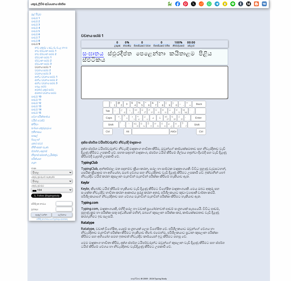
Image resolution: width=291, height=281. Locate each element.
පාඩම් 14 (36, 109)
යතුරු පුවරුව (37, 185)
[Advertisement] (154, 20)
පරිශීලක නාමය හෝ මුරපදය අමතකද (51, 219)
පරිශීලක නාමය (38, 204)
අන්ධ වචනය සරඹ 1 (46, 76)
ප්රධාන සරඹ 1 (43, 57)
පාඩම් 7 (35, 37)
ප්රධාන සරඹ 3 (43, 63)
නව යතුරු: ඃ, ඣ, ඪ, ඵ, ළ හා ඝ (51, 47)
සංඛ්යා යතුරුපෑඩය (41, 128)
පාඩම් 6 (35, 34)
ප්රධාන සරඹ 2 (43, 60)
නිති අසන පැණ (39, 147)
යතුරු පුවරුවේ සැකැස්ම (43, 177)
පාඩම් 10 (36, 96)
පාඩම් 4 (35, 27)
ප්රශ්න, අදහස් (39, 151)
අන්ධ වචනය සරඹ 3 (46, 83)
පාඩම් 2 (35, 21)
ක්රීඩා (34, 124)
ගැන (33, 162)
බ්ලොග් (35, 139)
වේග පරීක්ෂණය (40, 116)
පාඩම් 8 (35, 40)
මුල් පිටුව (36, 14)
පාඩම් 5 (35, 31)
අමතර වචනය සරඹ (45, 92)
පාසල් (34, 135)
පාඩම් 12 (36, 102)
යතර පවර (37, 143)
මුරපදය (34, 209)
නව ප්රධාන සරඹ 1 (45, 50)
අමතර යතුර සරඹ (44, 89)
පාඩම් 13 (36, 106)
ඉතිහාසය (36, 131)
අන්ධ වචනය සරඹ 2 (46, 79)
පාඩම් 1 (35, 18)
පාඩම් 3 (35, 24)
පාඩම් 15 (36, 112)
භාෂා (33, 168)
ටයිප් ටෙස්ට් (38, 120)
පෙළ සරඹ (40, 86)
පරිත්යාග (36, 158)
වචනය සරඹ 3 (43, 73)
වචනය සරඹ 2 (43, 70)
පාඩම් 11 (36, 99)
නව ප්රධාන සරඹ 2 (45, 54)
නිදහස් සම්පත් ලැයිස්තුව (44, 154)
